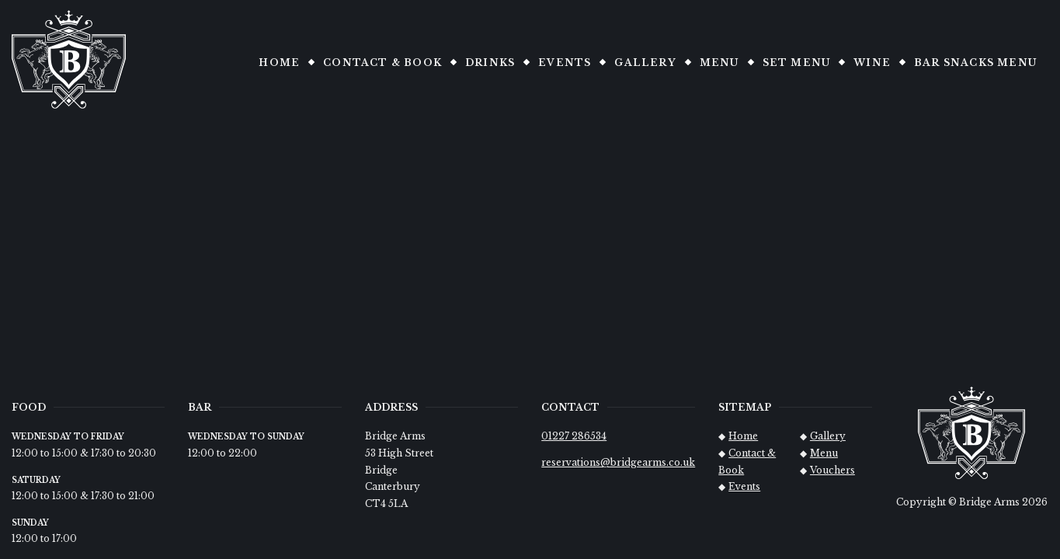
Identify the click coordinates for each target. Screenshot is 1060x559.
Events (564, 62)
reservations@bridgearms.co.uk (618, 462)
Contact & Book (382, 62)
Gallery (645, 62)
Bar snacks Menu (975, 62)
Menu (719, 62)
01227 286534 (573, 436)
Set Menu (797, 62)
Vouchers (832, 470)
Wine (872, 62)
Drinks (490, 62)
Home (279, 62)
